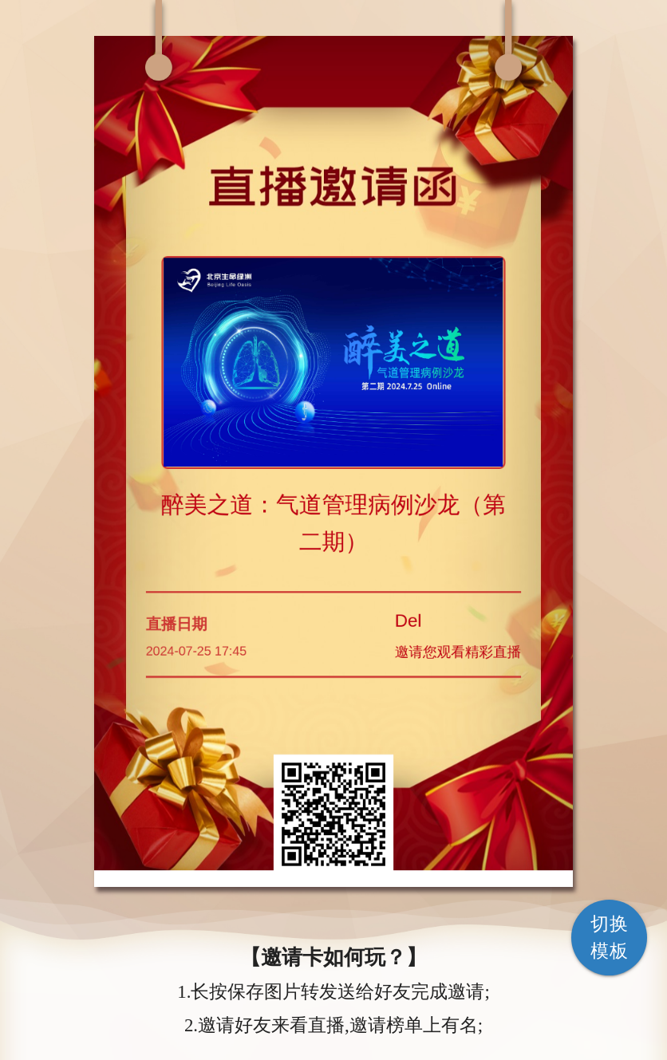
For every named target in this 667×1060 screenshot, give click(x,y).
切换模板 (609, 937)
